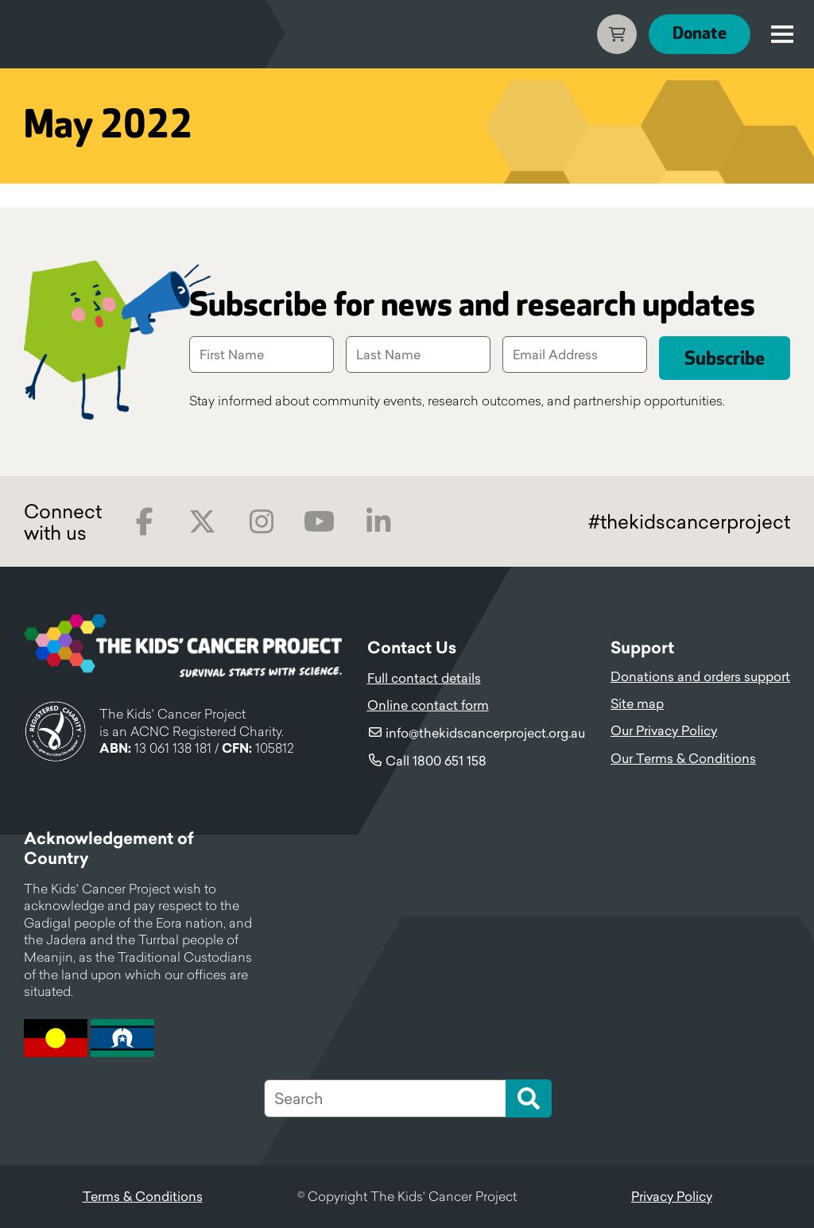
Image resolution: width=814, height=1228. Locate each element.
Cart (617, 34)
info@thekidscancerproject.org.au (485, 733)
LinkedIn (378, 522)
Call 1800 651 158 (436, 760)
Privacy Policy (671, 1196)
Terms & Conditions (143, 1196)
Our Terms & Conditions (683, 758)
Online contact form (428, 705)
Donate (700, 34)
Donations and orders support (700, 676)
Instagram (261, 522)
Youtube (319, 522)
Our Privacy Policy (663, 730)
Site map (637, 703)
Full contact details (424, 678)
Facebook (144, 522)
